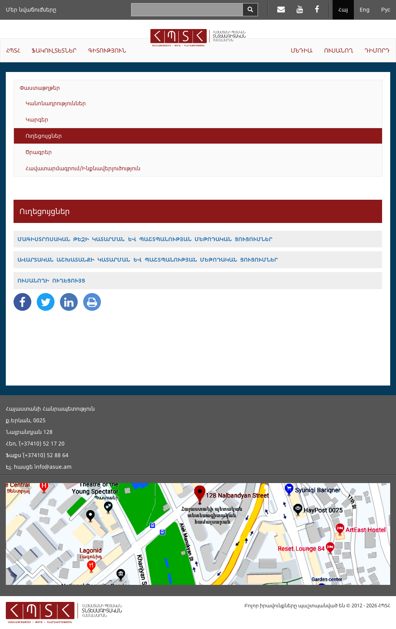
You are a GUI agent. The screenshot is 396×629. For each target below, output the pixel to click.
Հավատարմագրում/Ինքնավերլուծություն (83, 168)
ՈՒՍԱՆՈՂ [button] (338, 50)
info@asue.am (53, 466)
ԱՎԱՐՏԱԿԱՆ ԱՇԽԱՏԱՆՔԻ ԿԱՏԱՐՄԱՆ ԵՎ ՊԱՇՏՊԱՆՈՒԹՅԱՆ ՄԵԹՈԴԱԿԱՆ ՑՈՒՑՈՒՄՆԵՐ (147, 259)
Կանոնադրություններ (56, 103)
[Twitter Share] (46, 302)
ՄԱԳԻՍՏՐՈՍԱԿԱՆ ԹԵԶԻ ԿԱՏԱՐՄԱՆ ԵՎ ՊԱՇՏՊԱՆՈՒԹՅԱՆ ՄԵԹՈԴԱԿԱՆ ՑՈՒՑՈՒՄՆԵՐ (144, 239)
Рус (385, 9)
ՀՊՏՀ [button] (13, 50)
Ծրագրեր (39, 152)
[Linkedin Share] (69, 302)
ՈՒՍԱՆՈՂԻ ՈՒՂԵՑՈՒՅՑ (51, 280)
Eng (365, 9)
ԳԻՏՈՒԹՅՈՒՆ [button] (107, 50)
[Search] (250, 9)
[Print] (92, 302)
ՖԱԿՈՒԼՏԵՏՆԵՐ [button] (54, 50)
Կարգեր (37, 119)
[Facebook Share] (22, 302)
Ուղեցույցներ (44, 135)
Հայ (343, 9)
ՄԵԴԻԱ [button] (301, 50)
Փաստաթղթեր (40, 87)
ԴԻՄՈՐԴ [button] (377, 50)
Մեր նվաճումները (31, 9)
